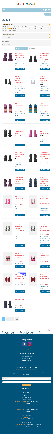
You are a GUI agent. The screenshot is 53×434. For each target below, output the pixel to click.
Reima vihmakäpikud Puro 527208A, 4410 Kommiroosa (20, 199)
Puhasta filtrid (32, 48)
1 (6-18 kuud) (26, 26)
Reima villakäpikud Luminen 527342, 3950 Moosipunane (44, 278)
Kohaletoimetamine (26, 365)
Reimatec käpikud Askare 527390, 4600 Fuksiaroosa (44, 256)
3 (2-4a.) (41, 26)
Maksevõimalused (26, 360)
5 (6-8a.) (22, 28)
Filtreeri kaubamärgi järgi (9, 34)
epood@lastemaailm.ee (26, 421)
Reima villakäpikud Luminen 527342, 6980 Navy (19, 277)
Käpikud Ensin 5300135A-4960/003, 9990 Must (45, 154)
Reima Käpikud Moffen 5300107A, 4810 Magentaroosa (45, 130)
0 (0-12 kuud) (5, 26)
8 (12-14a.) (5, 30)
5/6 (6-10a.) (17, 28)
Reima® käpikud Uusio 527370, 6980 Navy (20, 301)
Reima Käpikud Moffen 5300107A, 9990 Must (20, 154)
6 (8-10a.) (34, 28)
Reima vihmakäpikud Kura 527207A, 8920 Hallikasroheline (45, 227)
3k (47, 26)
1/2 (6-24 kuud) (20, 26)
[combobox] (26, 41)
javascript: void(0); (13, 26)
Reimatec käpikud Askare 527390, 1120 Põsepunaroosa (20, 256)
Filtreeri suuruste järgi (8, 24)
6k (30, 28)
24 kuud (14, 30)
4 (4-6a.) (9, 28)
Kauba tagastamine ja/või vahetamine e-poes (26, 367)
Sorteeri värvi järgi (7, 37)
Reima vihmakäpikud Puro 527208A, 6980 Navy (44, 180)
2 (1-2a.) (36, 26)
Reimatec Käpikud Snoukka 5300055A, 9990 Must (19, 80)
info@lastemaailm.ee (26, 399)
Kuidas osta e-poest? (26, 358)
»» (17, 319)
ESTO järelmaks (26, 362)
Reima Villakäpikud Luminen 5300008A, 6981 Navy (45, 106)
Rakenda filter (21, 48)
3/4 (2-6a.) (5, 28)
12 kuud (10, 30)
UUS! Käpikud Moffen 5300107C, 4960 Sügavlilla (20, 55)
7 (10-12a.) (42, 28)
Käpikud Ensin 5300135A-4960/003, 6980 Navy (20, 179)
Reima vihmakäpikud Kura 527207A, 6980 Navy (19, 225)
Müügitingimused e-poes (26, 356)
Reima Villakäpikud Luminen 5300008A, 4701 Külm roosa (20, 106)
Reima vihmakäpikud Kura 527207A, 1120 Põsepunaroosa (45, 200)
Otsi (47, 14)
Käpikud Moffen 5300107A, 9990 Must (45, 55)
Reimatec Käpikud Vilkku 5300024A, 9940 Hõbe (44, 79)
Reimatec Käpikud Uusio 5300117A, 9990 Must (19, 130)
